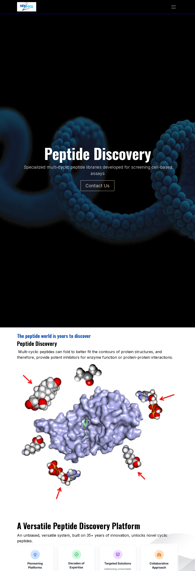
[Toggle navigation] (173, 7)
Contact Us (97, 185)
